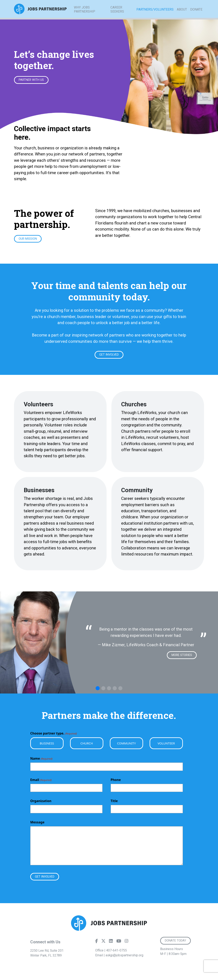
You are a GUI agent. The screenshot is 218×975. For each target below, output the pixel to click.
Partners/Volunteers (155, 14)
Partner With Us (32, 80)
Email (41, 781)
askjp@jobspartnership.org (124, 957)
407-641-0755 (116, 952)
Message (37, 823)
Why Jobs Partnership (84, 14)
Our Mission (29, 239)
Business (47, 744)
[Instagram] (126, 943)
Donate (196, 14)
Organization (40, 802)
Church (86, 744)
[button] (98, 690)
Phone (116, 781)
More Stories (180, 656)
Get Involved (109, 355)
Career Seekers (117, 14)
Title (114, 802)
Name (41, 760)
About (182, 14)
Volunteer (166, 744)
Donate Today (176, 942)
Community (126, 744)
